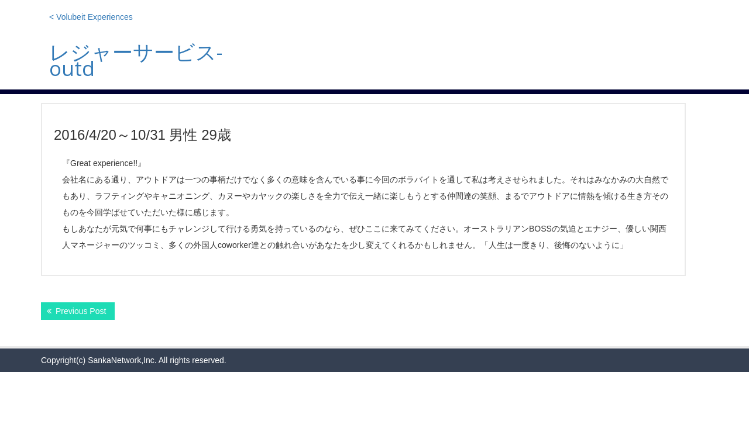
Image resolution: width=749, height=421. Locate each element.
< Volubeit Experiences (91, 17)
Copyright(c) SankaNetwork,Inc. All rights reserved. (133, 360)
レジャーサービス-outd (135, 60)
